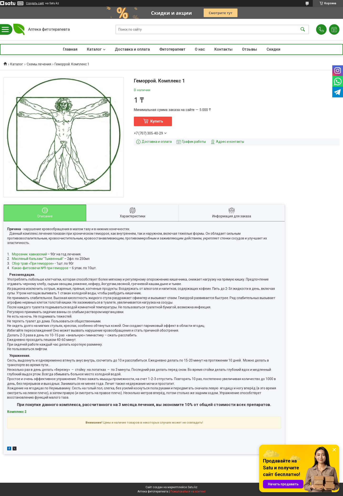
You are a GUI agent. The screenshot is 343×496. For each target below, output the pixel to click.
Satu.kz (192, 487)
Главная (70, 49)
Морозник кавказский (29, 254)
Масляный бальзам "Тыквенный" (38, 259)
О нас (200, 49)
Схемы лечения (39, 64)
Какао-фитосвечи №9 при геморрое (40, 268)
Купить (156, 121)
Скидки (273, 49)
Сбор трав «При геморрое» (33, 263)
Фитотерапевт (172, 49)
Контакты (223, 49)
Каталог (94, 49)
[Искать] (302, 29)
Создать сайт (35, 3)
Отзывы (249, 49)
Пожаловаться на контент (188, 491)
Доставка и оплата (132, 49)
